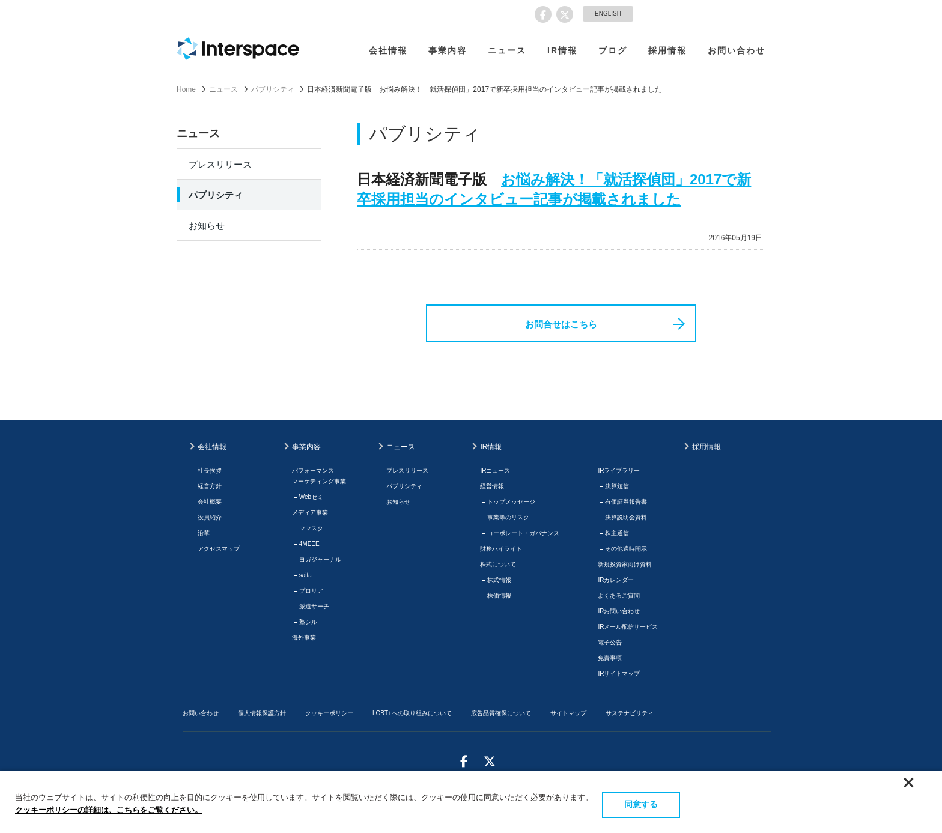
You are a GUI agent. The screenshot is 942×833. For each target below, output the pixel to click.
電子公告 (610, 642)
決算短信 (617, 486)
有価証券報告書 (626, 501)
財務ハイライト (501, 548)
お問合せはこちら (561, 324)
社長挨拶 (210, 470)
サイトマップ (568, 713)
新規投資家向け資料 (625, 564)
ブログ (612, 50)
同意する (641, 804)
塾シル (308, 622)
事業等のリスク (508, 517)
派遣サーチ (314, 606)
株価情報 (499, 595)
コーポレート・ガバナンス (523, 533)
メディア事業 (310, 512)
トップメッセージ (511, 501)
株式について (498, 564)
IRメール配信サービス (628, 626)
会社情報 (388, 50)
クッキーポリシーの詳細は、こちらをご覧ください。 (108, 809)
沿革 (204, 533)
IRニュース (495, 470)
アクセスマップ (219, 548)
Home (186, 89)
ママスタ (311, 528)
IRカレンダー (616, 580)
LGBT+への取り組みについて (412, 713)
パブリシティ (272, 89)
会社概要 (210, 501)
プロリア (311, 590)
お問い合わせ (736, 50)
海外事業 (304, 637)
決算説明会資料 (626, 517)
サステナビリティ (630, 713)
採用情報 (667, 50)
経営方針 (210, 486)
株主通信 (617, 533)
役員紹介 (210, 517)
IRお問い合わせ (619, 611)
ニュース (507, 50)
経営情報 (492, 486)
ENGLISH (608, 13)
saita (305, 575)
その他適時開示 (626, 548)
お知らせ (207, 225)
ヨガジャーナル (320, 559)
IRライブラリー (619, 470)
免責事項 (610, 658)
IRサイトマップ (619, 673)
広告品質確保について (501, 713)
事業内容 (447, 50)
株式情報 (499, 580)
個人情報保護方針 (262, 713)
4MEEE (309, 544)
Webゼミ (311, 497)
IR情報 (562, 50)
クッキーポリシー (329, 713)
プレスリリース (220, 164)
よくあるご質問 (619, 595)
